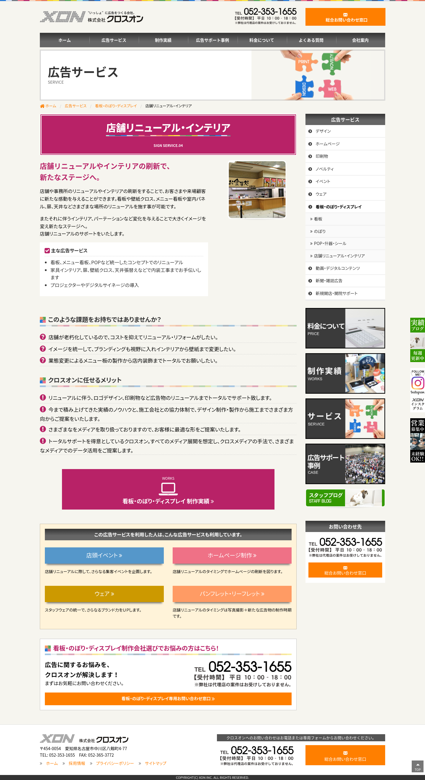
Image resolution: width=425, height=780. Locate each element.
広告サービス (114, 40)
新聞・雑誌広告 (329, 280)
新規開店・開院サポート (336, 293)
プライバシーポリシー (115, 763)
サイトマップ (155, 763)
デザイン (323, 131)
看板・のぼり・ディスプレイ (116, 105)
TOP (418, 769)
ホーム (64, 40)
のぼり (320, 231)
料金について (261, 40)
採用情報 (77, 763)
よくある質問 (311, 40)
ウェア (104, 593)
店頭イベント (104, 555)
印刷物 (322, 156)
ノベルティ (325, 169)
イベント (323, 181)
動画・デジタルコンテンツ (338, 268)
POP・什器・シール (330, 243)
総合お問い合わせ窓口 (345, 570)
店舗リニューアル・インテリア (339, 256)
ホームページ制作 (232, 555)
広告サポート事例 (212, 40)
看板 (318, 219)
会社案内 (360, 40)
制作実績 (163, 40)
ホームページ (328, 144)
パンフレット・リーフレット (232, 593)
